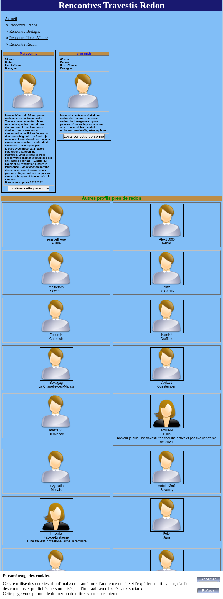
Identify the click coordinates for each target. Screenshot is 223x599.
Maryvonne (28, 53)
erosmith (84, 53)
